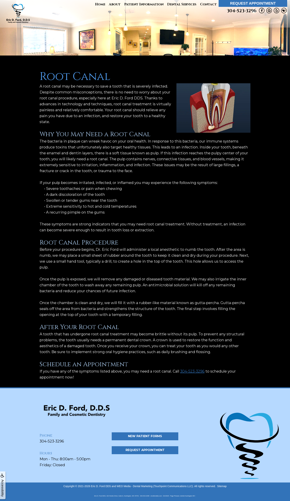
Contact (208, 4)
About (115, 4)
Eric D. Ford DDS (101, 486)
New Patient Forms (145, 436)
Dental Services (181, 4)
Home (100, 4)
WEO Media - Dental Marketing (135, 486)
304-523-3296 (242, 11)
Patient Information (143, 4)
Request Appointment (253, 3)
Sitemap (222, 486)
